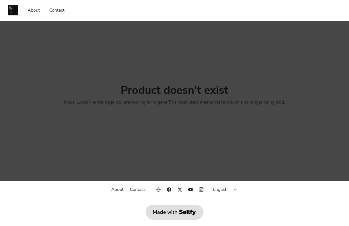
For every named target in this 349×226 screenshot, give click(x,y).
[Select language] (226, 189)
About (34, 10)
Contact (56, 10)
